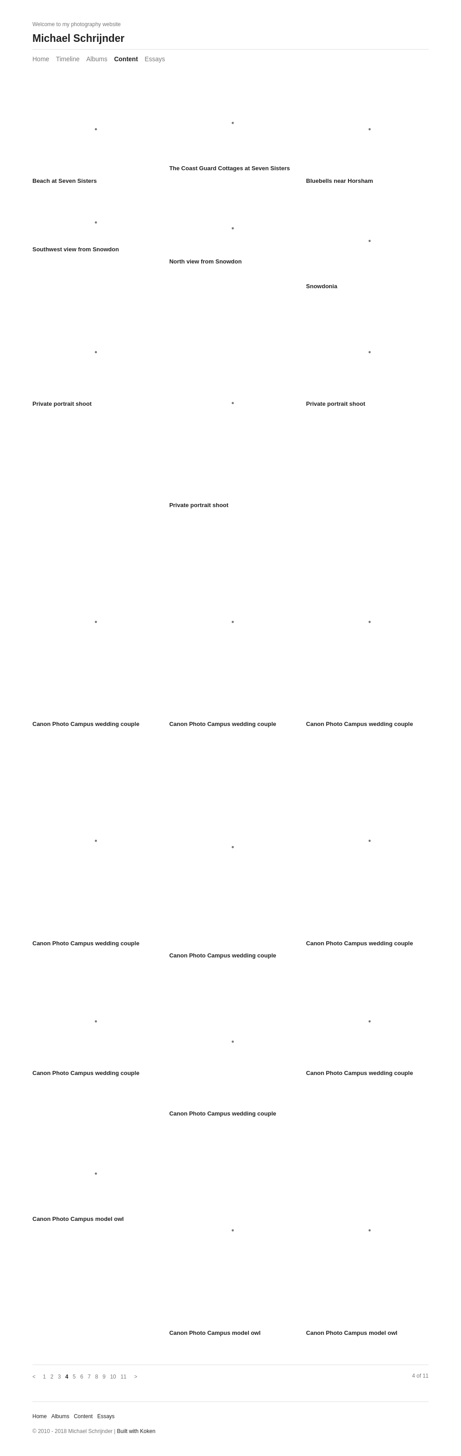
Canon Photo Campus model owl (78, 1219)
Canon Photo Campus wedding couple (86, 724)
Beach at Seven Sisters (64, 180)
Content (126, 59)
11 (124, 1377)
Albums (97, 59)
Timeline (67, 59)
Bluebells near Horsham (339, 180)
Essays (155, 59)
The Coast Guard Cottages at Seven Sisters (229, 168)
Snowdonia (321, 286)
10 (113, 1377)
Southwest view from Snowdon (75, 249)
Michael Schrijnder (78, 38)
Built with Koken (136, 1431)
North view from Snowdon (205, 261)
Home (40, 59)
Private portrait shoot (61, 403)
